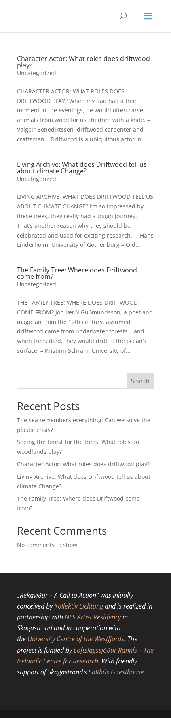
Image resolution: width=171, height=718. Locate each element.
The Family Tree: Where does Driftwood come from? (77, 273)
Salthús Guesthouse (116, 671)
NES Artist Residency (93, 617)
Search (140, 381)
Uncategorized (36, 73)
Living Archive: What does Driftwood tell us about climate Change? (82, 167)
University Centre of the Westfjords (75, 638)
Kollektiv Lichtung (78, 606)
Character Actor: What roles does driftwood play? (83, 61)
